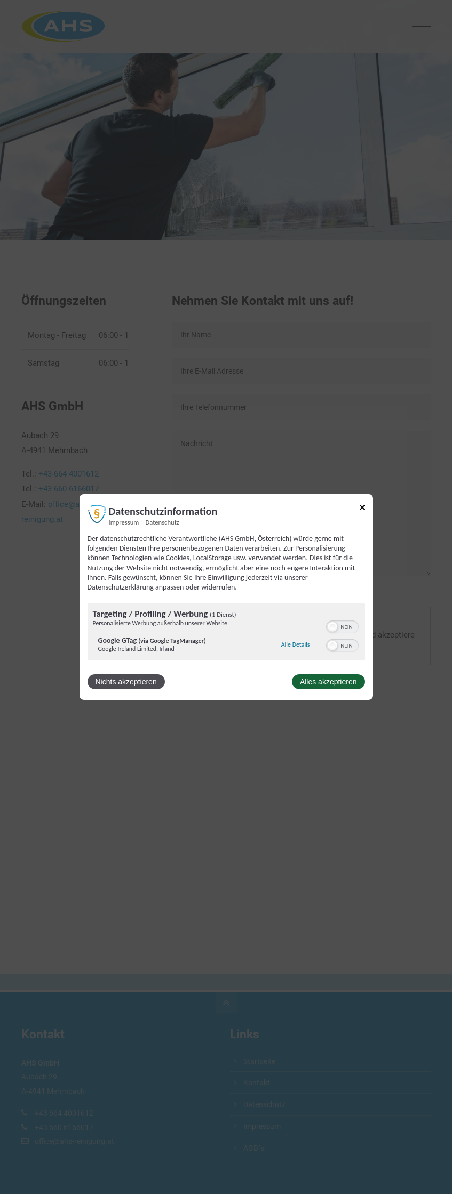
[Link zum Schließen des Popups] (362, 509)
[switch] (342, 625)
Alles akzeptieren (328, 681)
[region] (226, 633)
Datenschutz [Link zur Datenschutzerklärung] (162, 522)
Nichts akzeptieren (126, 681)
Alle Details (295, 644)
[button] (332, 627)
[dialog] (226, 597)
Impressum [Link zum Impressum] (124, 522)
